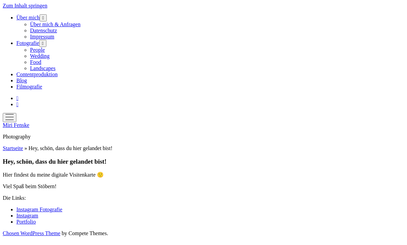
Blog (21, 80)
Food (35, 62)
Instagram (27, 215)
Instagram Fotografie (39, 209)
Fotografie (27, 43)
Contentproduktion (37, 74)
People (37, 50)
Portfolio (26, 222)
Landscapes (43, 68)
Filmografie (29, 86)
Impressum (42, 36)
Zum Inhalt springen (25, 6)
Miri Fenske (16, 125)
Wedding (39, 56)
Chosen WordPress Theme (31, 233)
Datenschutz (43, 30)
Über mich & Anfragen (55, 24)
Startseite (13, 148)
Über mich (28, 17)
